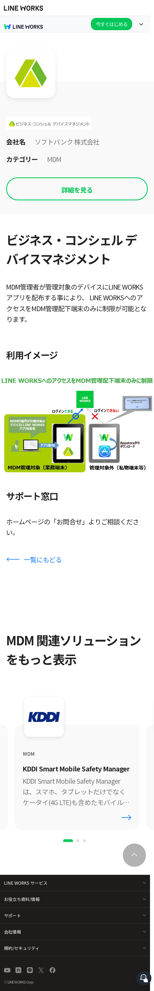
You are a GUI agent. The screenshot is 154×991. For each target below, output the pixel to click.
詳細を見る (76, 189)
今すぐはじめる (111, 24)
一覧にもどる (43, 559)
